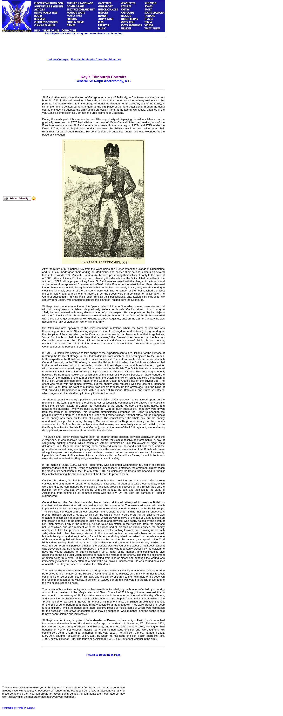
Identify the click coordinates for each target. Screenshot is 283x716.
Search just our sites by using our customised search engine (83, 33)
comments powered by (18, 707)
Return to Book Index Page (103, 654)
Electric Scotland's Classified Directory (96, 59)
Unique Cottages (58, 59)
